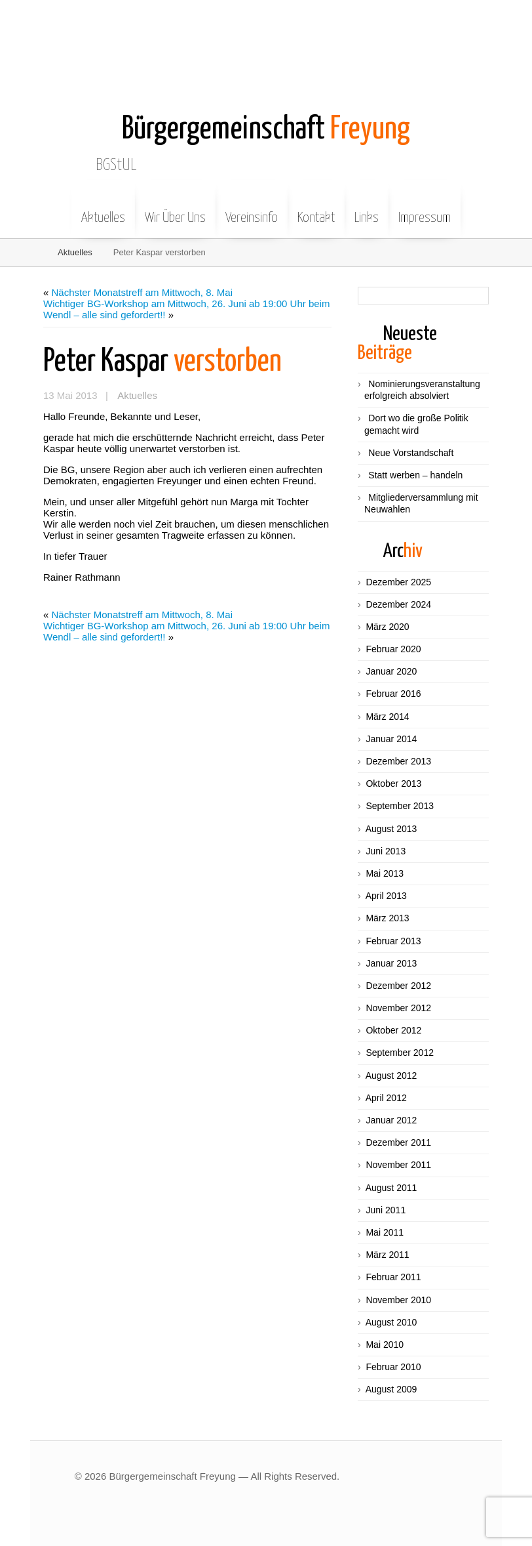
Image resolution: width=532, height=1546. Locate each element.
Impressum (424, 208)
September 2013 (400, 806)
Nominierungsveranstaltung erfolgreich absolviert (422, 390)
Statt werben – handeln (415, 475)
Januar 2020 (391, 671)
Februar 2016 (393, 693)
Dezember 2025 (398, 582)
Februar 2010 (393, 1367)
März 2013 (387, 918)
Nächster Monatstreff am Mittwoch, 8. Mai (142, 292)
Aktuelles (103, 208)
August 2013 (391, 829)
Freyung (266, 129)
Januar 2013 (391, 963)
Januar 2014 (391, 739)
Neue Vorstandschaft (410, 453)
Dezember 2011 (398, 1142)
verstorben (162, 361)
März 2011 (387, 1254)
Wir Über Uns (175, 208)
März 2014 (387, 716)
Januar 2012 (391, 1120)
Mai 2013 (385, 873)
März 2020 (387, 626)
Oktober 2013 (393, 783)
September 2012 (400, 1052)
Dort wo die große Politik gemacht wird (416, 424)
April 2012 (386, 1098)
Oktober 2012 (393, 1030)
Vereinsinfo (251, 208)
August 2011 (391, 1187)
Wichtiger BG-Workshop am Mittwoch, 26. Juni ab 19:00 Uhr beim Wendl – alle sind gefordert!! (186, 309)
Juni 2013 (386, 851)
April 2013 (386, 895)
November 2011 (398, 1165)
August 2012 (391, 1075)
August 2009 (391, 1389)
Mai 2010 (385, 1344)
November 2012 (398, 1008)
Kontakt (316, 208)
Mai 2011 (385, 1232)
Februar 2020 (393, 649)
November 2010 (398, 1300)
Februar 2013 (393, 941)
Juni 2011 (386, 1210)
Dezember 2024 (398, 604)
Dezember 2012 (398, 985)
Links (366, 208)
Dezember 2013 (398, 761)
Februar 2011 (393, 1277)
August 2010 (391, 1322)
